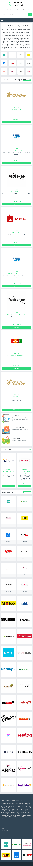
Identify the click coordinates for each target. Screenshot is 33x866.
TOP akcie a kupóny (6, 828)
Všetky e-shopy (27, 492)
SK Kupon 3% (16, 232)
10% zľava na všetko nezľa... (16, 314)
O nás (3, 827)
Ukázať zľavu (16, 122)
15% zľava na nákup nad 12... (16, 191)
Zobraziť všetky (27, 79)
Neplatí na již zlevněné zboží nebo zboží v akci (16, 234)
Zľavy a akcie (5, 831)
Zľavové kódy (5, 830)
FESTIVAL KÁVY (16, 109)
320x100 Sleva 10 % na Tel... (16, 273)
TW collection (16, 397)
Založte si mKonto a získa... (16, 356)
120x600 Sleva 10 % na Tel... (16, 150)
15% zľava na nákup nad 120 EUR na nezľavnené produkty (16, 193)
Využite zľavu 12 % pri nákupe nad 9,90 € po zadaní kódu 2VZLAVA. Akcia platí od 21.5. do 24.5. (24, 478)
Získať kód (16, 163)
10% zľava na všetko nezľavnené (17, 317)
